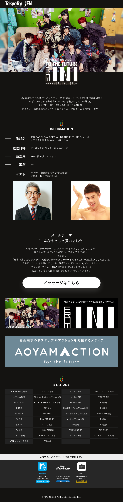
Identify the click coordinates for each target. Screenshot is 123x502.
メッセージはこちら (61, 283)
